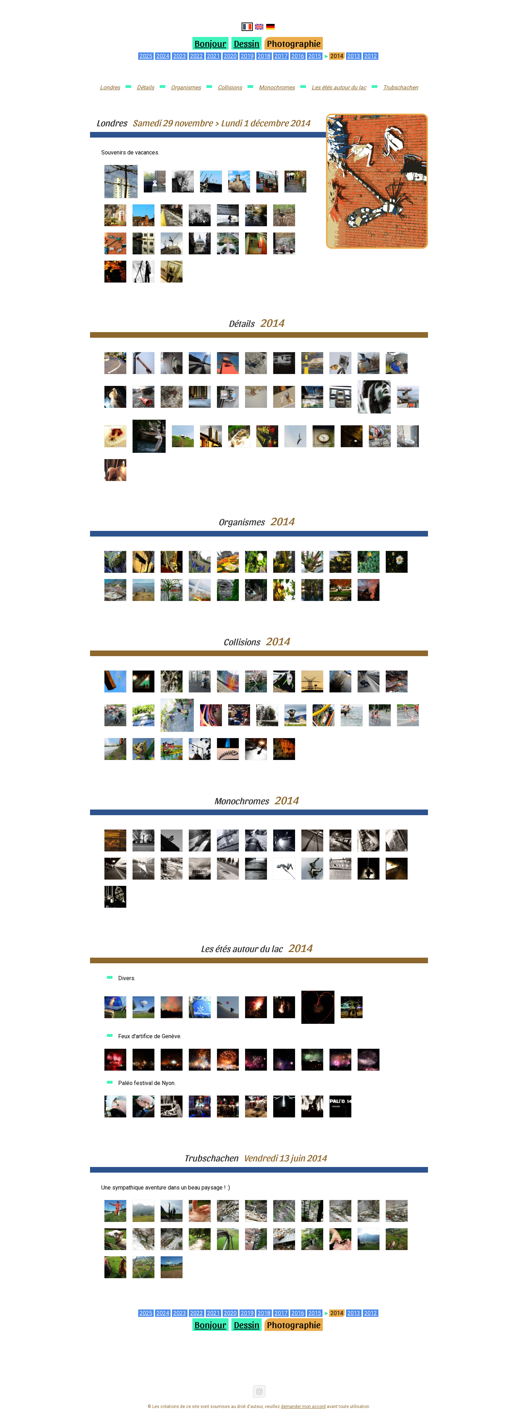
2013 (353, 56)
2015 (314, 56)
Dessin (247, 43)
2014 (337, 56)
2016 (298, 56)
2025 (146, 56)
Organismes (186, 87)
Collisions (230, 87)
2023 (179, 56)
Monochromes (277, 87)
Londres (110, 87)
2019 (247, 56)
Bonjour (210, 43)
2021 (213, 56)
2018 (264, 56)
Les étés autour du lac (339, 87)
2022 (196, 56)
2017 (281, 56)
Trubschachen (400, 87)
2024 (162, 56)
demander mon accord (303, 1406)
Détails (145, 87)
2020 (230, 56)
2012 (370, 56)
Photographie (294, 43)
